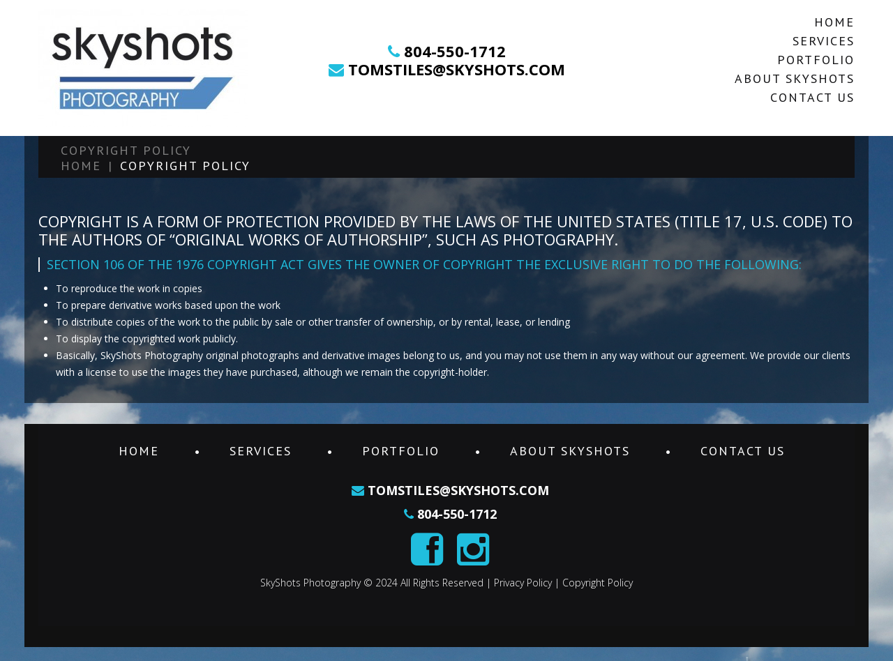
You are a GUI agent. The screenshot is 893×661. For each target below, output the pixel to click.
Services (824, 41)
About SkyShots (795, 78)
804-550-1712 (455, 50)
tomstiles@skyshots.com (454, 69)
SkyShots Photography (310, 582)
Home (834, 22)
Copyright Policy (597, 582)
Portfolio (816, 60)
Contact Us (812, 97)
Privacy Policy (523, 582)
